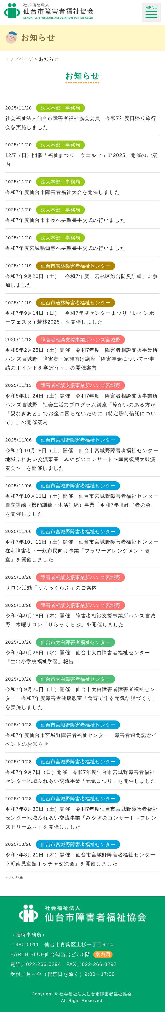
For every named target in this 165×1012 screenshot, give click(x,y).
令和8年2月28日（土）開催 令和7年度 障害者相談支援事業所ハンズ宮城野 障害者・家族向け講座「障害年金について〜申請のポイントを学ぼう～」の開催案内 (81, 358)
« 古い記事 (14, 878)
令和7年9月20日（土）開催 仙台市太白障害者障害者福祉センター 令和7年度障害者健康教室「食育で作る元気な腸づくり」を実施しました (81, 698)
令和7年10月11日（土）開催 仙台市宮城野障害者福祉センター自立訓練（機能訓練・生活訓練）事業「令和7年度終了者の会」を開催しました (82, 504)
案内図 (103, 954)
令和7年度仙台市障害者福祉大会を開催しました (62, 192)
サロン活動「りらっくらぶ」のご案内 (51, 587)
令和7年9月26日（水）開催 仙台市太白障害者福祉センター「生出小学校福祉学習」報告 (77, 657)
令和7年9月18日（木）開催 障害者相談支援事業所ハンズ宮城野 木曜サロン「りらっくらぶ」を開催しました (80, 620)
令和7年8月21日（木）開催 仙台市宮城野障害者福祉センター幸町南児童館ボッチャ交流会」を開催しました (80, 859)
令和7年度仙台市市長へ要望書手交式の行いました (65, 220)
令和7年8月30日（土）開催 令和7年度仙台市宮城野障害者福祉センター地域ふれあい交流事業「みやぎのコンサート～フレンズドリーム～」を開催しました (81, 817)
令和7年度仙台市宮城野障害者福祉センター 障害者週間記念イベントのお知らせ (81, 739)
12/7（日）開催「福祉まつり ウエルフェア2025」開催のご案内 (81, 159)
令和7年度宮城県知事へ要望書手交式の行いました (65, 248)
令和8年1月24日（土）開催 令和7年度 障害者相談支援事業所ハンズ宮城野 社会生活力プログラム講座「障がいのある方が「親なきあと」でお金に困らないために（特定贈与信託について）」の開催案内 (81, 409)
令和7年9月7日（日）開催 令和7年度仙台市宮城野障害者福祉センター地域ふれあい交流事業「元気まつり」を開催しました (80, 776)
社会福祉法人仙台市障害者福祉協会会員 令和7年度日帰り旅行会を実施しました (80, 122)
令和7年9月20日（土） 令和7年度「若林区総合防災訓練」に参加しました (81, 280)
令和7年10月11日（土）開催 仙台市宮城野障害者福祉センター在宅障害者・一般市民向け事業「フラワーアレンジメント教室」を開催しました (82, 550)
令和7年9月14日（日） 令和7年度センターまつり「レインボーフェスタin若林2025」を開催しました (80, 317)
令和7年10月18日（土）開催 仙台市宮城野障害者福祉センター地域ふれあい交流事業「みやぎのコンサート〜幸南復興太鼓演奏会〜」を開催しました (82, 459)
